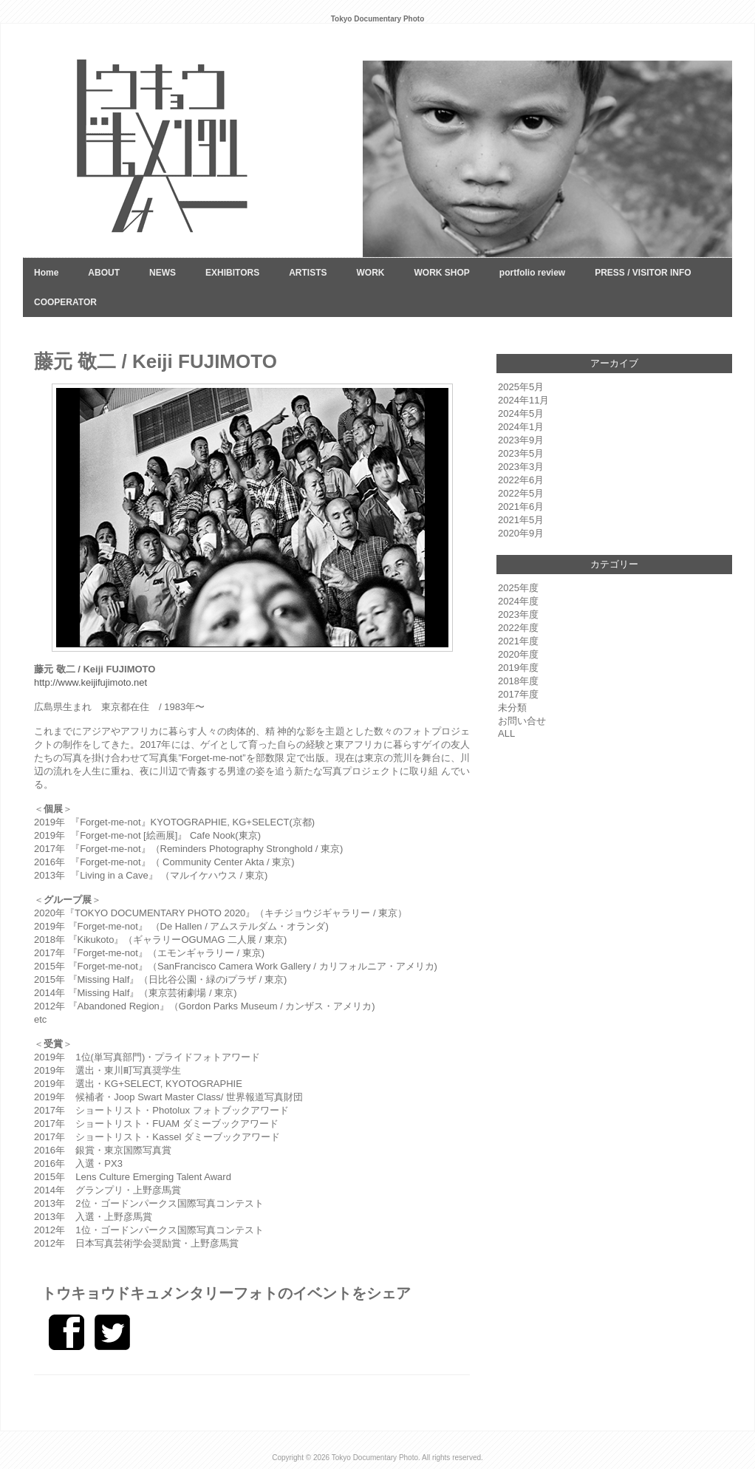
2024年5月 (521, 413)
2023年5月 (521, 453)
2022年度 (518, 627)
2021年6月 (521, 506)
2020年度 (518, 654)
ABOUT (104, 272)
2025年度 (518, 587)
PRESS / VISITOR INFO (643, 272)
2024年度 (518, 601)
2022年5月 (521, 493)
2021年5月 (521, 519)
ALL (506, 733)
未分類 (512, 707)
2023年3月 (521, 466)
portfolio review (532, 272)
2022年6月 (521, 479)
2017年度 (518, 694)
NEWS (162, 272)
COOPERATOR (65, 302)
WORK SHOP (441, 272)
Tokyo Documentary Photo (375, 1457)
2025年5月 (521, 386)
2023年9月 (521, 440)
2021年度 (518, 641)
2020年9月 (521, 533)
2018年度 (518, 680)
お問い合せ (522, 720)
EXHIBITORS (232, 272)
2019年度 (518, 667)
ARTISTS (308, 272)
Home (46, 272)
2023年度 (518, 614)
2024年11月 (523, 400)
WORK (370, 272)
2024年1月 (521, 426)
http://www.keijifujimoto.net (90, 682)
